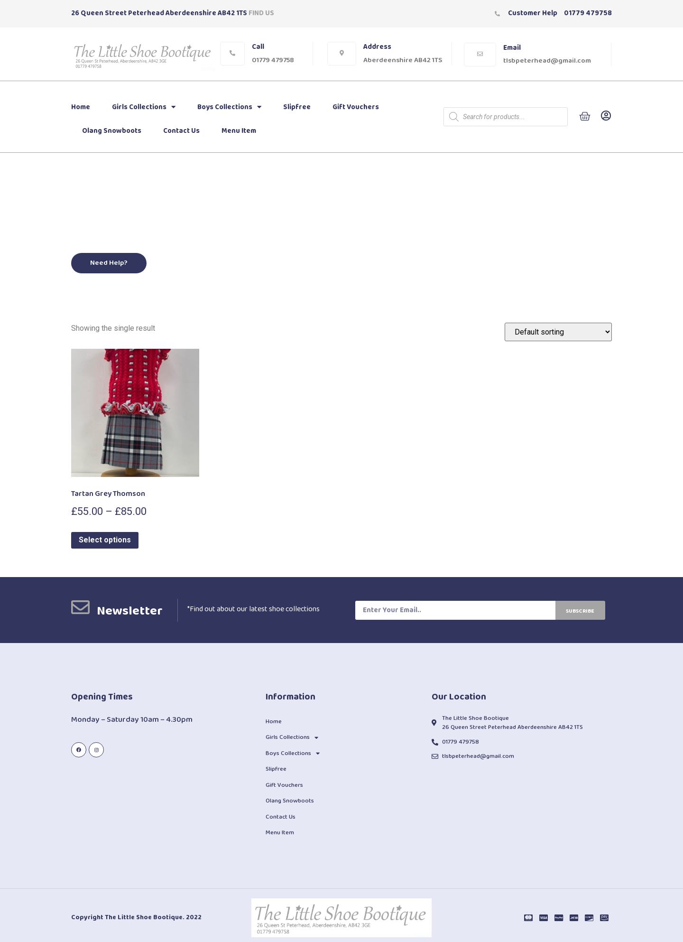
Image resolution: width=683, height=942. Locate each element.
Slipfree (297, 107)
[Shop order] (558, 332)
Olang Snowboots (111, 131)
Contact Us (181, 131)
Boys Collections (229, 107)
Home (80, 107)
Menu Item (239, 131)
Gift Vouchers (355, 107)
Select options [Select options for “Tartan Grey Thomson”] (105, 539)
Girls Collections (143, 107)
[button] (109, 263)
